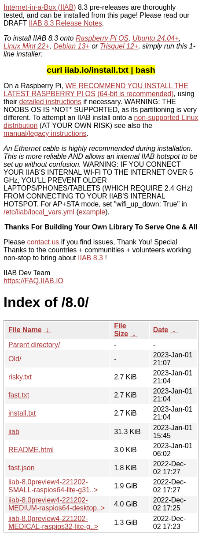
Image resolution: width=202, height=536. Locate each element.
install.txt (22, 413)
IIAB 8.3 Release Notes (65, 23)
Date (161, 330)
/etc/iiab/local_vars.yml (39, 212)
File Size (121, 329)
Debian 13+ (71, 46)
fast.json (21, 468)
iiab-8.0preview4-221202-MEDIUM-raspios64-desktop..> (56, 504)
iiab (13, 431)
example (92, 212)
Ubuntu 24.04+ (155, 38)
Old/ (14, 359)
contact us (43, 242)
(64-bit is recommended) (135, 93)
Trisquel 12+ (119, 46)
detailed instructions (50, 101)
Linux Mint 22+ (27, 46)
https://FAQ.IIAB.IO (33, 281)
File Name (25, 330)
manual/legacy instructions (45, 133)
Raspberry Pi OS (102, 38)
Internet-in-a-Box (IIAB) (40, 7)
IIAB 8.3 (90, 258)
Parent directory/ (34, 345)
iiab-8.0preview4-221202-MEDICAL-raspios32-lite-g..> (53, 522)
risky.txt (20, 377)
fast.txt (18, 395)
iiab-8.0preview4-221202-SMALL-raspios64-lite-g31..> (53, 486)
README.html (31, 450)
